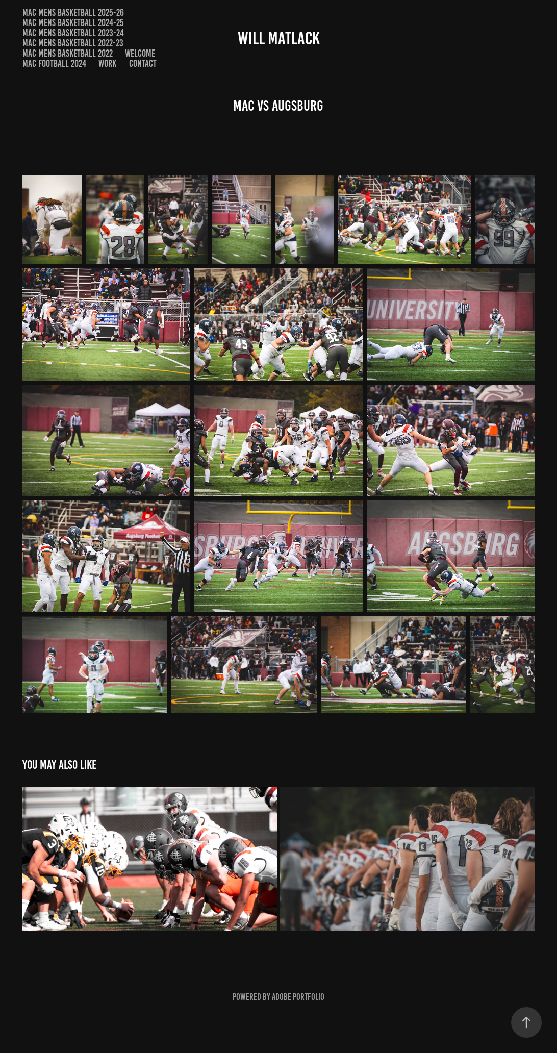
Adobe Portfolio (298, 997)
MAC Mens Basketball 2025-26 (73, 12)
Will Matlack (279, 38)
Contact (143, 63)
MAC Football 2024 (54, 63)
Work (107, 63)
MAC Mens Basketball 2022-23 (72, 43)
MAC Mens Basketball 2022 (67, 53)
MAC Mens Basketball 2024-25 (73, 22)
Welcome (140, 53)
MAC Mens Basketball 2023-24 (73, 33)
